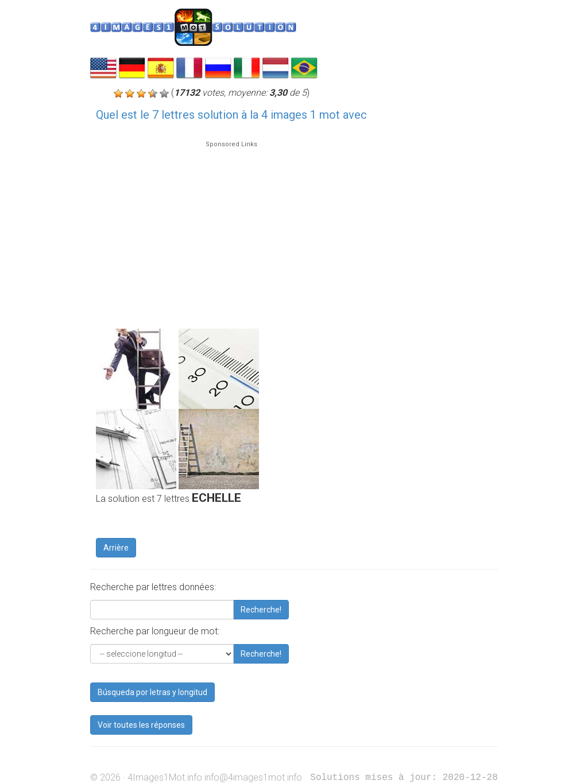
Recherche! (261, 609)
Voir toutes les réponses (141, 725)
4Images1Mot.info (164, 777)
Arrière (116, 547)
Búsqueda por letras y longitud (152, 692)
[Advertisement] (231, 229)
